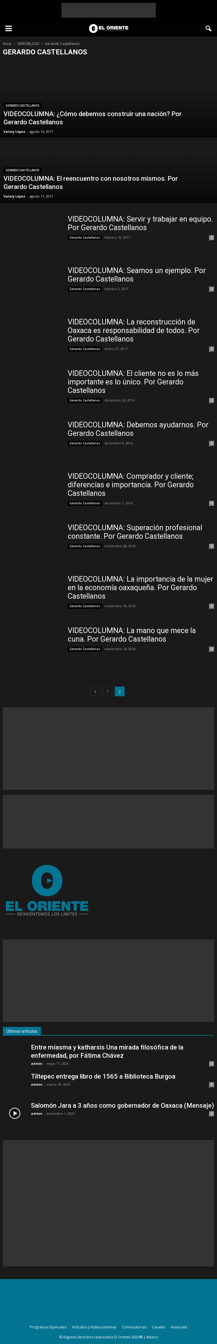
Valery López (14, 131)
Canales (158, 1327)
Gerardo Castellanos (22, 105)
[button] (209, 28)
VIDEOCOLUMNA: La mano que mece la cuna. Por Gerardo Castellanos (132, 634)
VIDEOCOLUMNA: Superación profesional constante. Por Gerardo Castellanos (135, 531)
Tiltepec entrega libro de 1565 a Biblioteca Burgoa (103, 1076)
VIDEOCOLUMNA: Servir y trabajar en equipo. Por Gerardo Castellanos (140, 223)
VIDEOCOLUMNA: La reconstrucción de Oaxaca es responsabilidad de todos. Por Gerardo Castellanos (134, 330)
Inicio (7, 43)
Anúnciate (179, 1327)
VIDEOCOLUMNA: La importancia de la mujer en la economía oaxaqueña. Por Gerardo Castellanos (140, 587)
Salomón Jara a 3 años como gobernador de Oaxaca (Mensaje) (122, 1105)
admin (36, 1063)
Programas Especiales (48, 1327)
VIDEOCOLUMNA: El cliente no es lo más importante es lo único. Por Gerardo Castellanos (133, 382)
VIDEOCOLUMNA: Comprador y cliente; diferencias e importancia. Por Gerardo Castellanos (131, 485)
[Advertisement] (109, 10)
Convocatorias (134, 1327)
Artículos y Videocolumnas (94, 1327)
